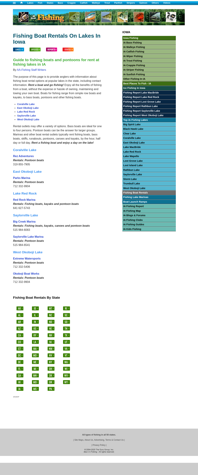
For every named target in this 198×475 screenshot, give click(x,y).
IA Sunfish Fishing (134, 74)
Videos (166, 3)
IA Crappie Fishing (134, 65)
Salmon (143, 3)
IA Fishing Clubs (133, 220)
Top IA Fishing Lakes (135, 120)
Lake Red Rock (26, 111)
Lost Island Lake (133, 165)
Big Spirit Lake (132, 124)
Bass (60, 3)
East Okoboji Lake (28, 108)
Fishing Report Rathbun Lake (140, 106)
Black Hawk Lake (133, 129)
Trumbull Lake (131, 183)
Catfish (83, 3)
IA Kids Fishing (132, 229)
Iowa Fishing (130, 38)
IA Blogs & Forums (134, 215)
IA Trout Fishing (132, 60)
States (50, 3)
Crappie (71, 3)
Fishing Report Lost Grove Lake (142, 101)
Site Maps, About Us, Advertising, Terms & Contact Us (99, 440)
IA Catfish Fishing (133, 51)
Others (155, 3)
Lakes (30, 3)
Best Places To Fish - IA (137, 83)
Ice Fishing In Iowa (134, 88)
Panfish (118, 3)
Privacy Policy (99, 445)
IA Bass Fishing (132, 42)
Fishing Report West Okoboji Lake (143, 115)
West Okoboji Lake (28, 119)
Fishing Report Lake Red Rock (141, 97)
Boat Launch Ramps (135, 201)
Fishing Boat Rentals (135, 192)
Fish (40, 3)
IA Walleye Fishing (134, 47)
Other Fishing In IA (134, 79)
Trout (107, 3)
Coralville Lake (26, 104)
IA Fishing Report (133, 206)
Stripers (131, 3)
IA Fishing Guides (133, 224)
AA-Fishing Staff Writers (31, 69)
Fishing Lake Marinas (135, 197)
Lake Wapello (131, 156)
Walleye (96, 3)
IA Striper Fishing (133, 69)
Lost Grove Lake (133, 160)
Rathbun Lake (131, 170)
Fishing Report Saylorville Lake (141, 110)
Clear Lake (129, 133)
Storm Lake (130, 179)
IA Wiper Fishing (133, 56)
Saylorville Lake (26, 115)
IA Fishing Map (132, 210)
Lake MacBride (132, 147)
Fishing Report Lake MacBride (141, 92)
